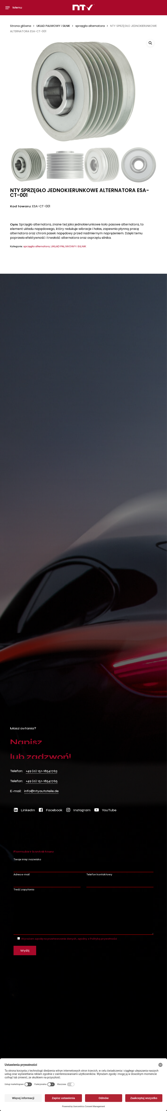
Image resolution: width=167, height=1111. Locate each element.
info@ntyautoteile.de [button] (41, 791)
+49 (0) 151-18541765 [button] (42, 781)
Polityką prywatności (103, 938)
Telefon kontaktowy (119, 880)
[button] (13, 8)
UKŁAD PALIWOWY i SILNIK (53, 26)
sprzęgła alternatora (90, 26)
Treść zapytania (83, 912)
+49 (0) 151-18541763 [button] (41, 771)
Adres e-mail (47, 880)
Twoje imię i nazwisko (83, 865)
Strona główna (20, 26)
